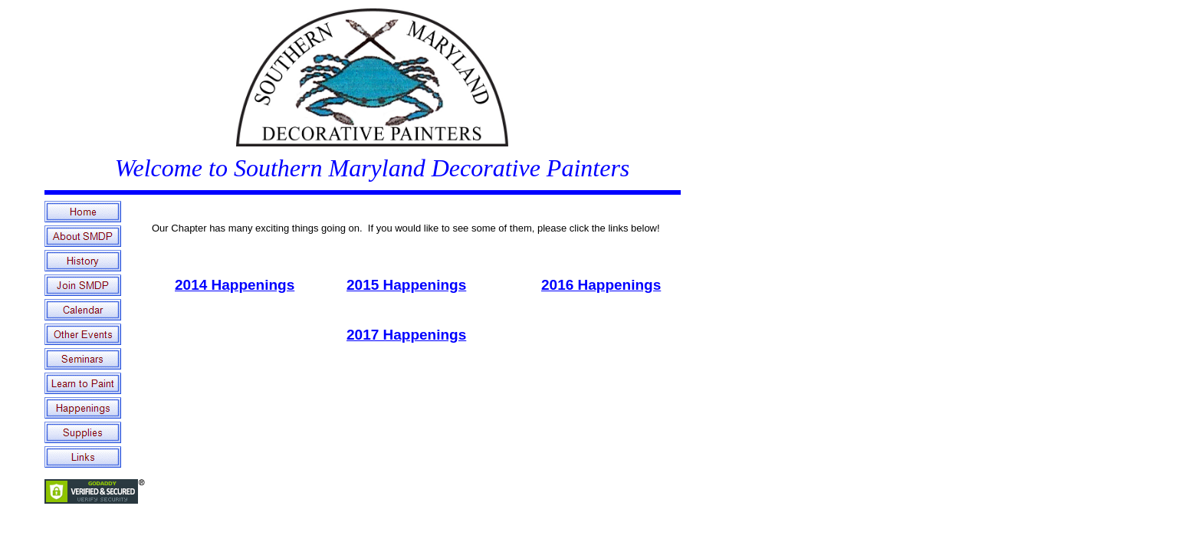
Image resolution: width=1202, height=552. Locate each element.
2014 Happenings (234, 285)
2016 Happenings (601, 285)
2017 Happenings (406, 335)
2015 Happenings (406, 285)
